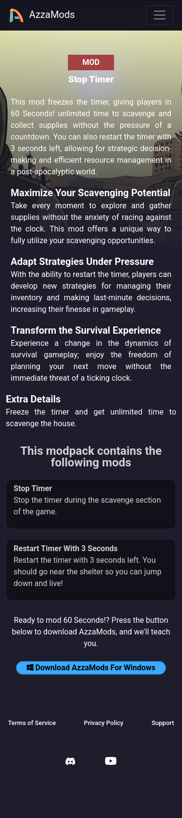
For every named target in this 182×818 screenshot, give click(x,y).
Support (162, 722)
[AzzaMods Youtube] (110, 762)
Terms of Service (31, 722)
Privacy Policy (103, 722)
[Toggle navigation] (159, 15)
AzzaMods (42, 15)
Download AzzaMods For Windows (91, 667)
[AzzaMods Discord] (70, 762)
